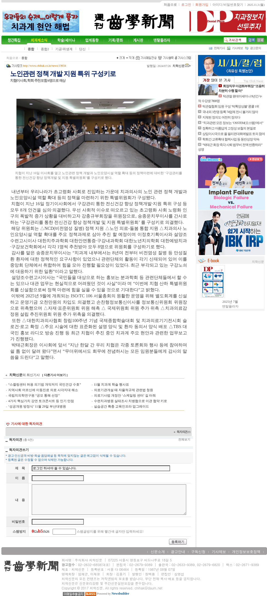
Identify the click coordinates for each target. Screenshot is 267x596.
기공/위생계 (64, 49)
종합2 (45, 49)
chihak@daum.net (148, 588)
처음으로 (12, 58)
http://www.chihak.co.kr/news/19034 (44, 65)
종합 (31, 49)
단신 (82, 49)
